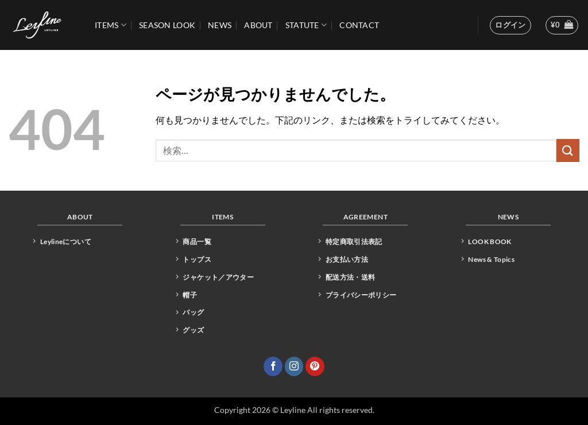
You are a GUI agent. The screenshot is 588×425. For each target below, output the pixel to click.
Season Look (167, 25)
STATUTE (306, 25)
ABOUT (258, 25)
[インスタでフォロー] (294, 366)
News (219, 25)
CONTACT (359, 25)
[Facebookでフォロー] (273, 366)
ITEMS (110, 25)
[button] (510, 25)
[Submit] (567, 150)
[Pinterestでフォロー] (314, 366)
